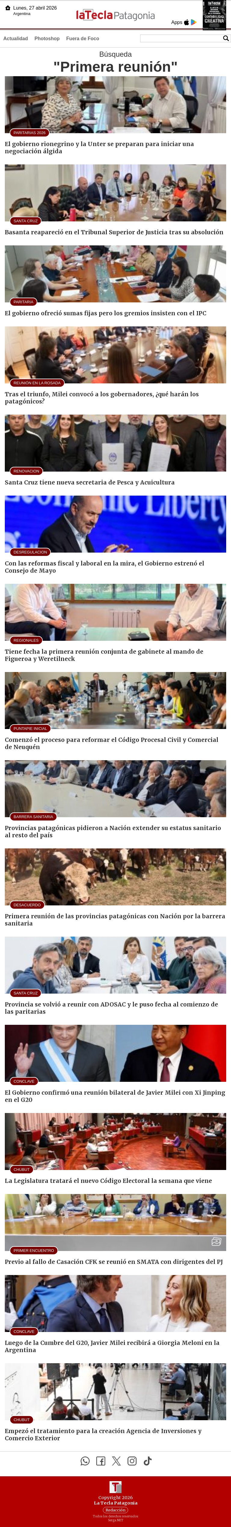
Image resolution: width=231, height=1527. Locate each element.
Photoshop (47, 38)
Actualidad (15, 38)
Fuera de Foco (82, 38)
